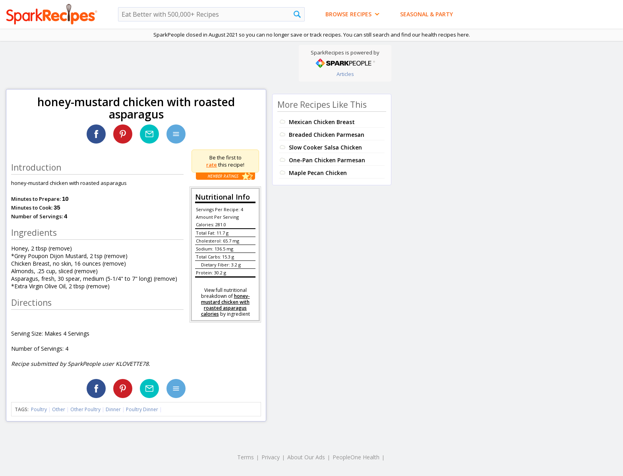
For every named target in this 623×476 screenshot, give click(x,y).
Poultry (39, 409)
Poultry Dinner (142, 409)
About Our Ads (306, 457)
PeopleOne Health (356, 457)
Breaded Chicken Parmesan (326, 134)
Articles (345, 74)
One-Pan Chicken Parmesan (327, 160)
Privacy (270, 457)
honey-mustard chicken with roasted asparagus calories (225, 305)
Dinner (113, 409)
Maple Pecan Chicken (318, 173)
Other (58, 409)
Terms (245, 457)
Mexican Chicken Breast (322, 122)
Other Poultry (85, 409)
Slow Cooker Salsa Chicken (325, 147)
